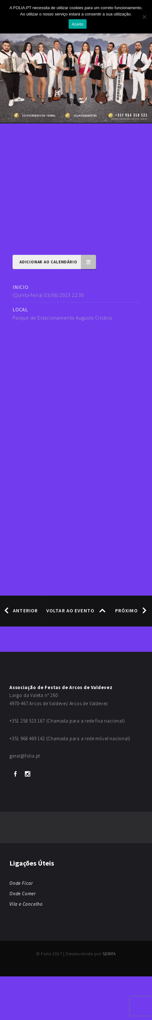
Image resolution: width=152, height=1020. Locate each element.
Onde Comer (22, 894)
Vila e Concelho (26, 904)
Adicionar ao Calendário (58, 262)
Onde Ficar (21, 883)
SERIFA (109, 954)
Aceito (78, 24)
